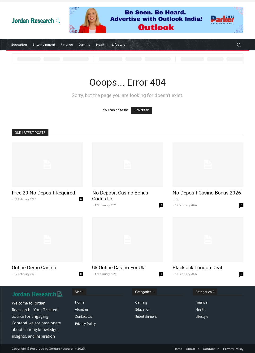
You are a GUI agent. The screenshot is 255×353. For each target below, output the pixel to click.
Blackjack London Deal (197, 267)
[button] (238, 44)
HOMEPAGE (141, 110)
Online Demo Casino (34, 267)
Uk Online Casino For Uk (118, 267)
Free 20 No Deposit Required (43, 193)
